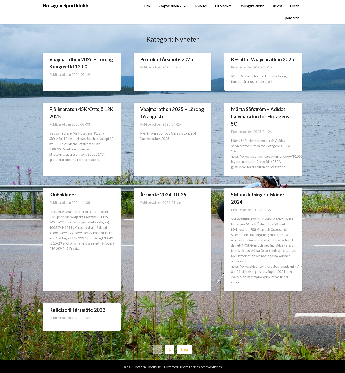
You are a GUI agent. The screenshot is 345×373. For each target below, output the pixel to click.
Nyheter (201, 6)
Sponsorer (291, 18)
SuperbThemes (189, 367)
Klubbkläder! (63, 195)
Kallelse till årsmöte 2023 (77, 310)
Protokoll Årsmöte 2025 (166, 59)
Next (184, 349)
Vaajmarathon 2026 (172, 6)
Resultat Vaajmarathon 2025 (262, 59)
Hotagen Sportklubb (65, 6)
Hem (147, 6)
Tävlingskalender (251, 6)
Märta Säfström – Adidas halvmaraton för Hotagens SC (260, 116)
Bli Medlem (223, 6)
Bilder (294, 6)
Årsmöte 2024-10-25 (163, 195)
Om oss (277, 6)
